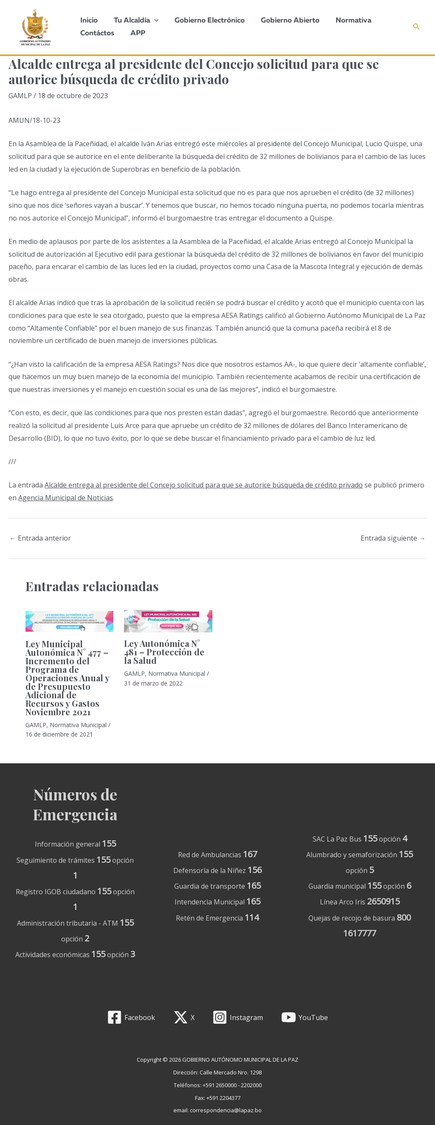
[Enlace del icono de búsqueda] (416, 27)
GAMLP (20, 95)
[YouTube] (305, 1017)
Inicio (88, 20)
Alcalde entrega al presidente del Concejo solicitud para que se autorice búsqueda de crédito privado (204, 485)
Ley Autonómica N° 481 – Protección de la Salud (164, 652)
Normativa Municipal (78, 725)
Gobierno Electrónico (205, 20)
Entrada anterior (40, 538)
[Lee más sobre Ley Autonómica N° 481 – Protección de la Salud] (168, 620)
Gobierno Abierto (284, 20)
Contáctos (96, 33)
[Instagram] (238, 1017)
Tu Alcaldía (133, 20)
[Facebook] (131, 1017)
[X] (183, 1017)
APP (135, 33)
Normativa (346, 20)
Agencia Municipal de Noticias (65, 497)
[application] (151, 20)
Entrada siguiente (393, 538)
